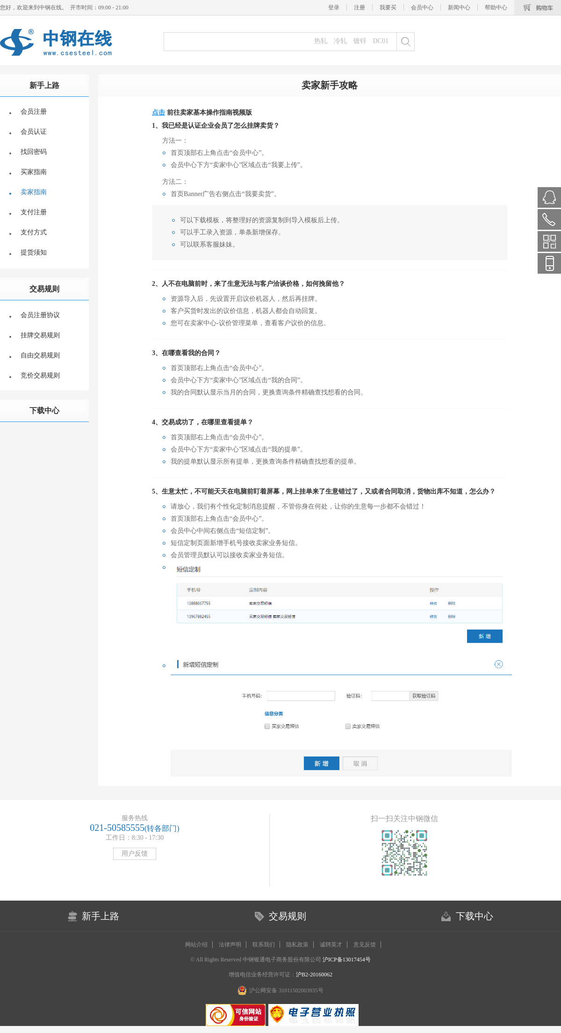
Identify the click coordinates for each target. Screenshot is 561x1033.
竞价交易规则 (40, 375)
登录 (333, 7)
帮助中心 (496, 7)
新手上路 (44, 85)
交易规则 (44, 289)
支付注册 (34, 212)
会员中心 (422, 7)
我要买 (388, 7)
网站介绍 (196, 944)
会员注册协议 (40, 315)
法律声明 (230, 944)
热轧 (320, 40)
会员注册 (34, 111)
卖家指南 (34, 192)
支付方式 (34, 232)
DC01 (380, 40)
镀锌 (360, 40)
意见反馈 (364, 944)
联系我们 (263, 944)
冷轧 (340, 40)
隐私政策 (297, 944)
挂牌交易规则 (40, 335)
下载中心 (44, 411)
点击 (158, 112)
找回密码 (34, 151)
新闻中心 (459, 7)
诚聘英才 (331, 944)
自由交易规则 (40, 355)
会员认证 (34, 131)
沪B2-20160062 (314, 974)
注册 (359, 7)
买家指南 (34, 171)
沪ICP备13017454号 (346, 959)
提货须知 (34, 252)
